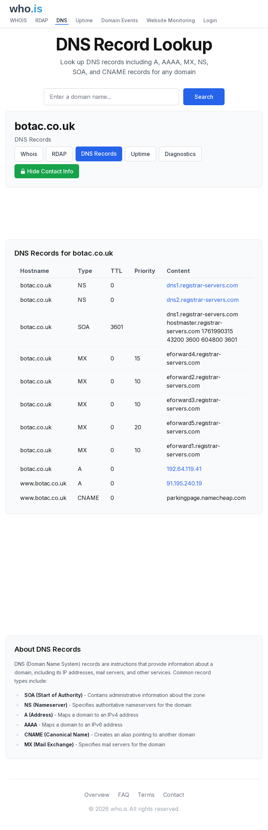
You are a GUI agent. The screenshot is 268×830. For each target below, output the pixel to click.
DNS (61, 20)
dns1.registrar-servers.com (202, 285)
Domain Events (119, 20)
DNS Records (99, 153)
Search (204, 96)
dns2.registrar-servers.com (203, 299)
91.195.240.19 (184, 483)
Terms (146, 794)
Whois (28, 153)
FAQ (123, 794)
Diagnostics (180, 153)
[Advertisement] (134, 213)
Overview (96, 794)
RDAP (41, 20)
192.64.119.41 (184, 468)
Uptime (84, 20)
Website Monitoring (171, 20)
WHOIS (18, 20)
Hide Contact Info (46, 171)
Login (210, 20)
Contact (173, 794)
